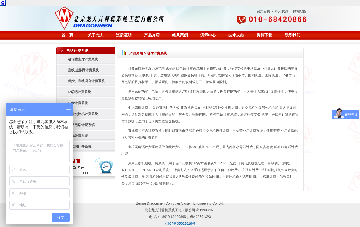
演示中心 (208, 35)
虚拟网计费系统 (79, 147)
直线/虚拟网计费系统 (83, 70)
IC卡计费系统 (78, 103)
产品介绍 (152, 35)
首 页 (67, 35)
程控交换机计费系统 (83, 114)
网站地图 (300, 11)
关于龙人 (96, 35)
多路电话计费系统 (81, 125)
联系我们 (292, 35)
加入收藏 (281, 11)
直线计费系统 (78, 136)
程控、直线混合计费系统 (86, 81)
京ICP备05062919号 (180, 224)
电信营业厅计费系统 (83, 59)
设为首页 (263, 11)
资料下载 (264, 35)
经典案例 (180, 35)
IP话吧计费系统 (79, 92)
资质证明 (124, 35)
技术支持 (236, 35)
